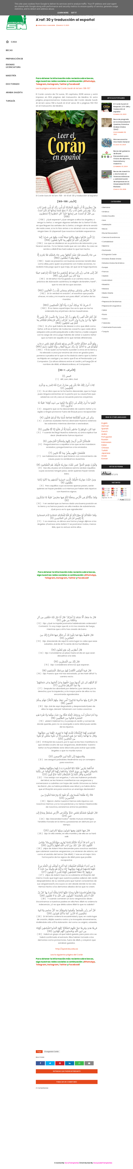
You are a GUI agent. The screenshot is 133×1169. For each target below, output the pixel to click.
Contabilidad (107, 242)
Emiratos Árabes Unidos (111, 259)
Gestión (105, 276)
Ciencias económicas (111, 237)
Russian (104, 439)
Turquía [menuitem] (10, 100)
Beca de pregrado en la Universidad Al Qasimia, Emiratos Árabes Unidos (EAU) (121, 124)
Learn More (62, 13)
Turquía (105, 331)
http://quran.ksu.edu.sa (66, 948)
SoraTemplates (72, 1163)
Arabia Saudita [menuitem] (14, 92)
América (105, 212)
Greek (104, 456)
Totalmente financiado (111, 327)
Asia (104, 220)
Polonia (105, 297)
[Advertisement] (67, 56)
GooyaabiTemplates (102, 1163)
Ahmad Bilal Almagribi (46, 25)
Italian (104, 445)
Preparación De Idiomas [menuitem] (14, 59)
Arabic (104, 434)
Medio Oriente (107, 293)
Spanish (104, 428)
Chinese (105, 447)
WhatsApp (89, 81)
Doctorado (106, 250)
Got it (74, 13)
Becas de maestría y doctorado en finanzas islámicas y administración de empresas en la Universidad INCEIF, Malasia (121, 179)
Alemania (106, 207)
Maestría (105, 284)
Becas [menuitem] (9, 50)
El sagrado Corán (52, 1051)
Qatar (104, 310)
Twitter (63, 84)
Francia (105, 271)
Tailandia (106, 323)
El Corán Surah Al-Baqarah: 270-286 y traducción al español (121, 108)
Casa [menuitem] (11, 41)
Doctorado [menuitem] (12, 84)
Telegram (41, 84)
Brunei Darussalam (110, 233)
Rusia (104, 314)
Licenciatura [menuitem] (13, 67)
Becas (104, 229)
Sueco (104, 319)
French (104, 431)
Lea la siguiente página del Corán (67, 954)
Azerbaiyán (106, 224)
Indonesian (106, 442)
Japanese (105, 453)
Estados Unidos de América (113, 263)
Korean (104, 458)
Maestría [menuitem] (11, 75)
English (104, 423)
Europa (105, 267)
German (105, 426)
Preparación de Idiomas (111, 301)
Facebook (74, 84)
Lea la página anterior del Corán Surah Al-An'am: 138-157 (63, 88)
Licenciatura (107, 280)
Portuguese (106, 437)
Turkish (104, 450)
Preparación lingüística (111, 306)
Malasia (105, 289)
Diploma (105, 246)
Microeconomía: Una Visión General (121, 140)
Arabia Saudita (108, 216)
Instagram (52, 84)
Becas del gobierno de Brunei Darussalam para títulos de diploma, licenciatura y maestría (121, 157)
